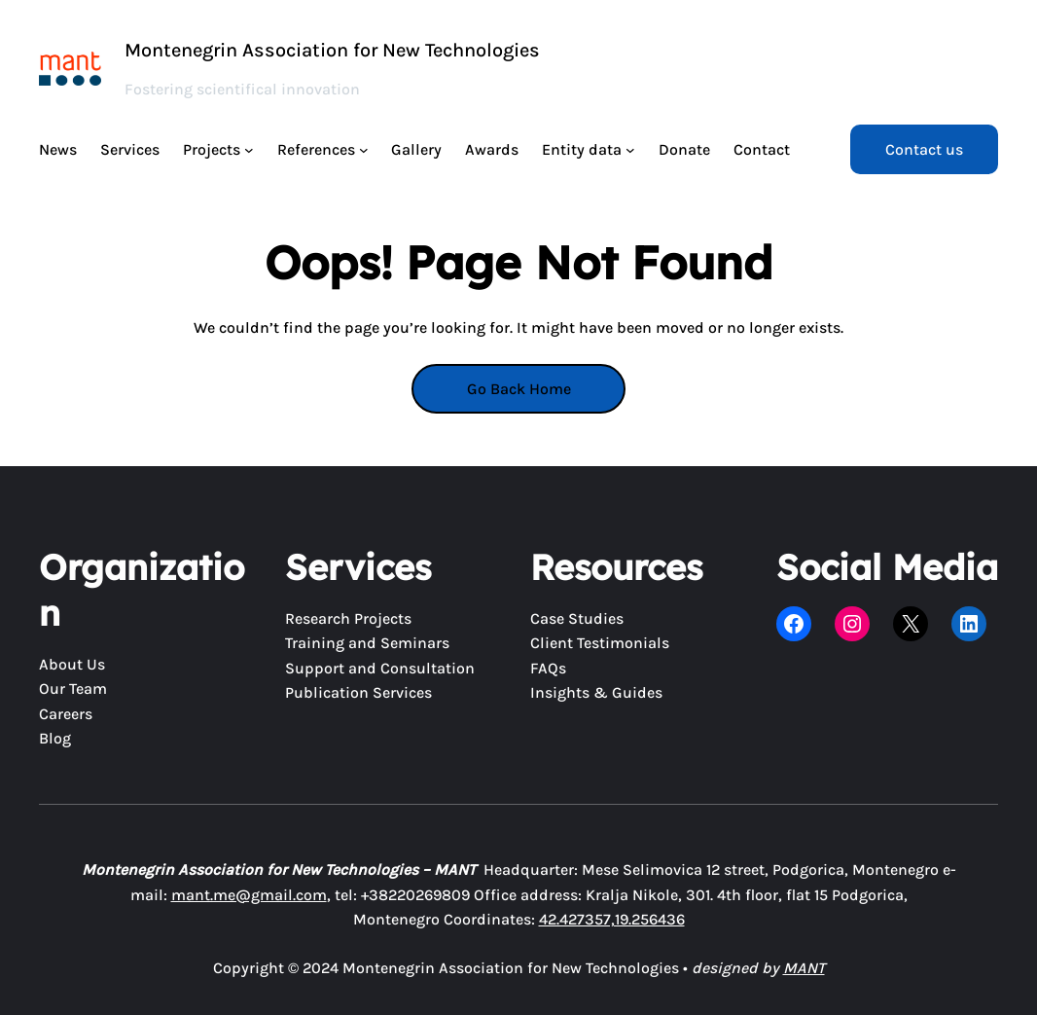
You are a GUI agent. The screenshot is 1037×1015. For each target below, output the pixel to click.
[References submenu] (364, 150)
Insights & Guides (596, 692)
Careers (65, 714)
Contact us (924, 149)
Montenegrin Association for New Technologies (332, 50)
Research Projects (348, 618)
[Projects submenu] (249, 150)
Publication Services (358, 692)
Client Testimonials (599, 643)
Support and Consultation (380, 668)
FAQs (548, 668)
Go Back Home (519, 389)
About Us (72, 664)
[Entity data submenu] (630, 150)
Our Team (73, 688)
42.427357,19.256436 (612, 919)
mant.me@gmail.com (249, 895)
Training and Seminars (367, 643)
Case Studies (577, 618)
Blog (55, 738)
